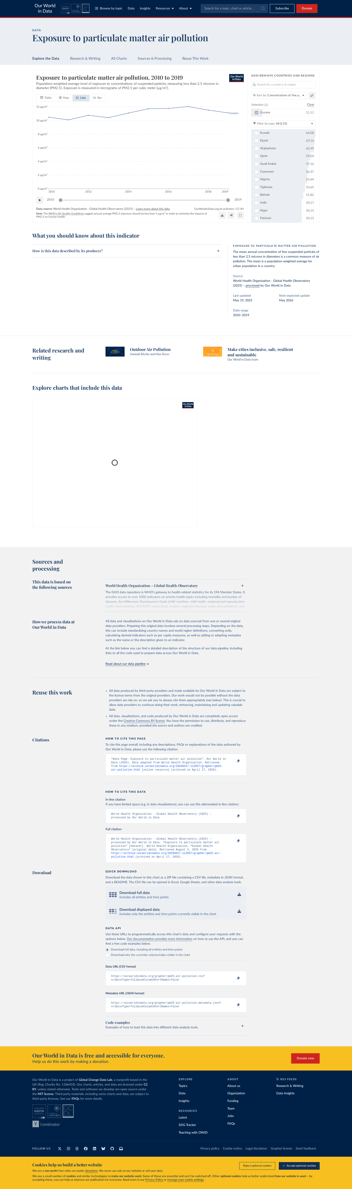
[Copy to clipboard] (234, 761)
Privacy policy (209, 1155)
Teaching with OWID (193, 1139)
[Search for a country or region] (283, 84)
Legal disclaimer (256, 1155)
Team (231, 1115)
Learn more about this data (153, 208)
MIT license (45, 1101)
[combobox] (234, 8)
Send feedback (306, 1155)
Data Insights (285, 1100)
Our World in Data (45, 8)
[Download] (222, 215)
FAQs (75, 1106)
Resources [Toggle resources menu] (165, 8)
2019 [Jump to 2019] (238, 199)
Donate (307, 8)
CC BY (240, 208)
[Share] (231, 215)
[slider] (60, 199)
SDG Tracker (187, 1132)
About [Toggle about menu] (185, 8)
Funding (232, 1108)
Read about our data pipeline (127, 664)
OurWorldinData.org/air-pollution (214, 208)
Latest (183, 1124)
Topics (183, 1093)
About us (233, 1093)
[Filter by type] (283, 123)
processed (253, 285)
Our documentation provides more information (159, 944)
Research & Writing (85, 58)
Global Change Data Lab (95, 1087)
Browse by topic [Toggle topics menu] (108, 8)
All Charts (119, 58)
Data (131, 8)
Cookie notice (232, 1155)
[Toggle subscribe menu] (282, 8)
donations (91, 1170)
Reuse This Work (195, 58)
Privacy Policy (154, 1179)
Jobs (230, 1123)
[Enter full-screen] (240, 215)
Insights (145, 8)
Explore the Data (45, 58)
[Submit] (262, 8)
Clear (310, 104)
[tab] (46, 98)
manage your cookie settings (185, 1179)
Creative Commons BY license (144, 721)
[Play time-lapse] (39, 200)
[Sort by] (279, 95)
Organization (236, 1100)
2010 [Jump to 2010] (50, 199)
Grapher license (281, 1155)
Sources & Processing (155, 58)
